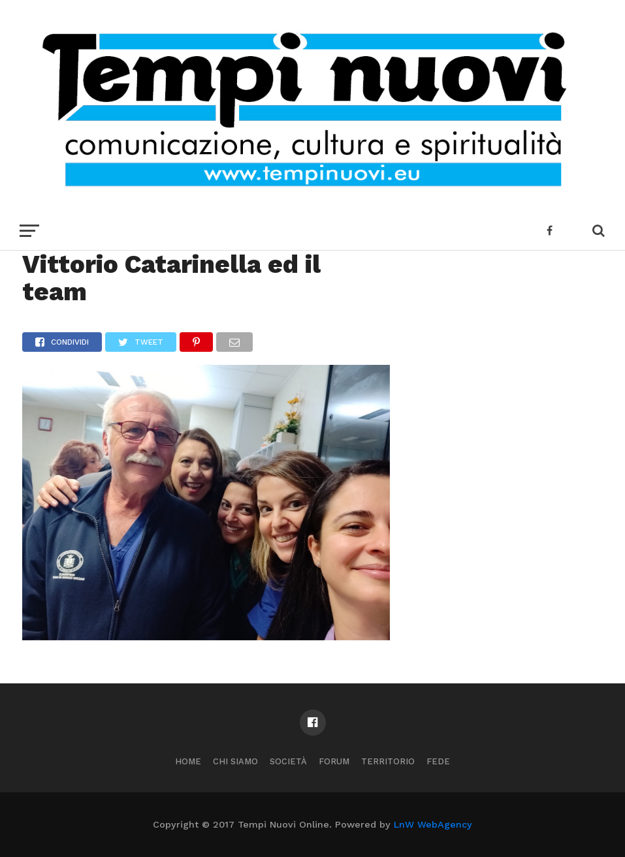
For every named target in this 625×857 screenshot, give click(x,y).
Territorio (388, 761)
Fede (438, 761)
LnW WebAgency (433, 824)
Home (188, 761)
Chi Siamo (235, 761)
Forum (334, 761)
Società (288, 761)
